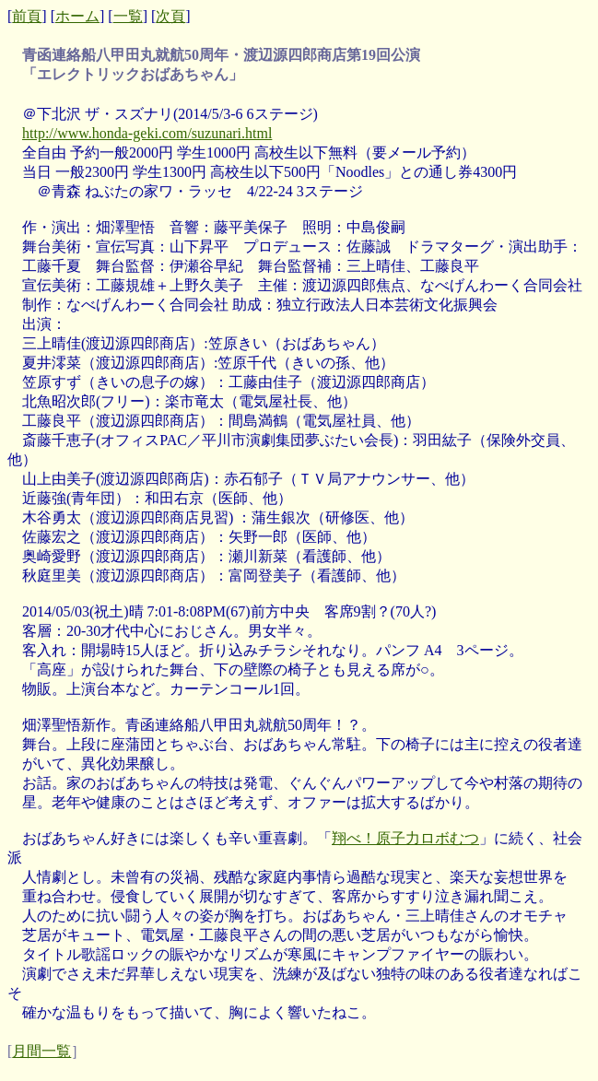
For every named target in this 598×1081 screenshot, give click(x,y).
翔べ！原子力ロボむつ (405, 838)
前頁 (26, 16)
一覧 (128, 16)
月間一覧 (41, 1051)
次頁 (170, 16)
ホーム (77, 16)
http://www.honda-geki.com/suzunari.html (147, 133)
